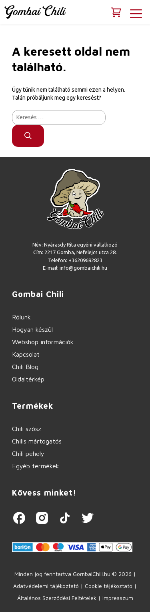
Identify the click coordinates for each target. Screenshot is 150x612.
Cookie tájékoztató (108, 585)
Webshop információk (43, 341)
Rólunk (21, 317)
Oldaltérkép (28, 379)
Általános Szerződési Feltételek (56, 597)
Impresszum (117, 597)
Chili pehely (28, 453)
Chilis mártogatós (37, 441)
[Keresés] (28, 136)
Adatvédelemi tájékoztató (46, 585)
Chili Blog (25, 366)
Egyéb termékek (35, 466)
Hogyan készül (32, 329)
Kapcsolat (26, 354)
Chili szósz (26, 428)
